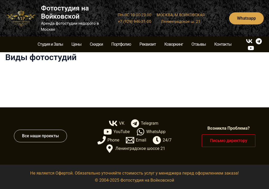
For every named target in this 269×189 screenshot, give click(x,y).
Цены (76, 44)
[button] (246, 18)
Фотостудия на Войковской (65, 12)
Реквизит (147, 44)
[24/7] (162, 140)
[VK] (249, 41)
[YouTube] (251, 48)
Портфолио (121, 44)
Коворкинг (173, 44)
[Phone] (108, 140)
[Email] (136, 140)
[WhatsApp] (150, 132)
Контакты (222, 44)
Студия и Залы (50, 44)
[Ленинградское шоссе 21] (135, 148)
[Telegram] (259, 41)
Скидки (96, 44)
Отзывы (199, 44)
